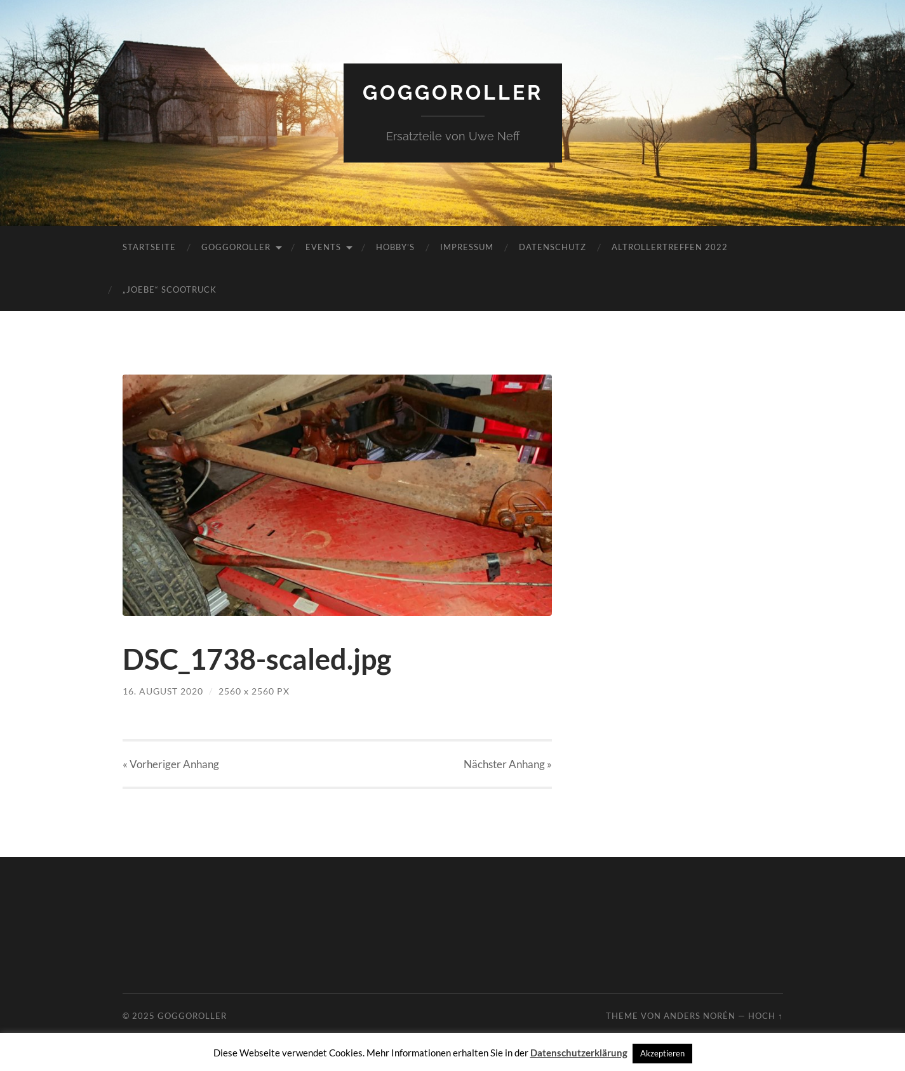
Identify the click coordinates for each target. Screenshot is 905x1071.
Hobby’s (395, 247)
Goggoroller (453, 92)
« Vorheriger (171, 764)
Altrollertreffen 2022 (670, 247)
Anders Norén (699, 1016)
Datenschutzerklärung (578, 1052)
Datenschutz (552, 247)
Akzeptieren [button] (662, 1053)
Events (323, 247)
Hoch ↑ (765, 1016)
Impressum (466, 247)
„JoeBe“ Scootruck (170, 289)
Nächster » (508, 764)
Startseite (149, 247)
